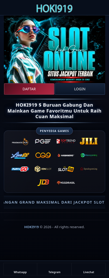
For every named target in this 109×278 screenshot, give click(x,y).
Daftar (29, 88)
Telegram (54, 269)
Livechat (88, 269)
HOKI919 (31, 227)
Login (80, 88)
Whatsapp (20, 269)
